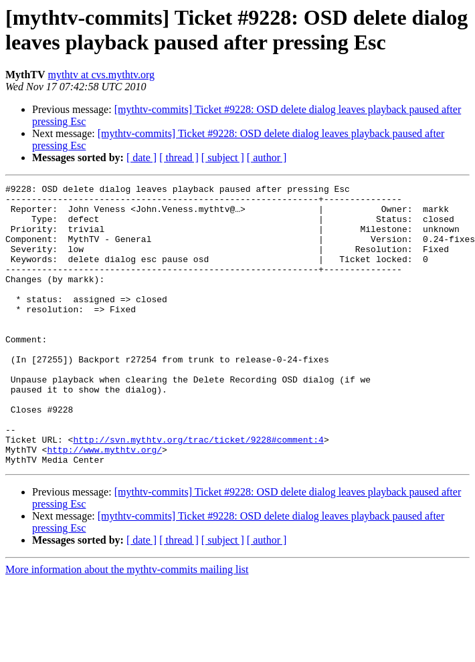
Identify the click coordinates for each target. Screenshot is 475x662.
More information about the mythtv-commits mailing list (127, 625)
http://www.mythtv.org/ (104, 504)
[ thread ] (179, 157)
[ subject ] (222, 157)
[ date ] (141, 157)
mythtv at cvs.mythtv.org (101, 74)
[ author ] (267, 157)
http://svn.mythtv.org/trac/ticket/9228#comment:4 (198, 491)
